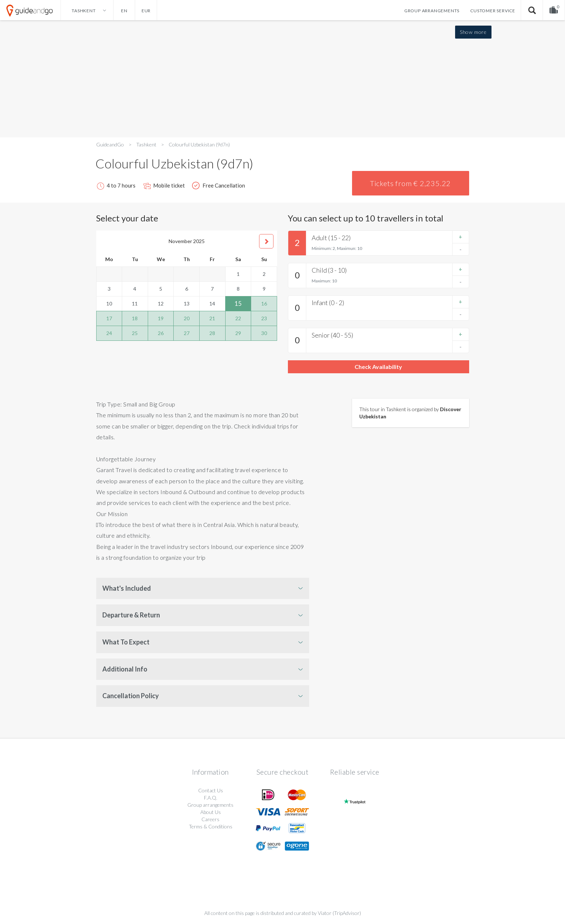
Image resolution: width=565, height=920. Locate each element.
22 (238, 318)
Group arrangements (431, 10)
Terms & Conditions (210, 826)
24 (109, 333)
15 (238, 303)
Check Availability (378, 366)
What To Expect (126, 642)
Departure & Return (131, 615)
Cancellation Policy (130, 696)
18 (135, 318)
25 (135, 333)
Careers (210, 819)
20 (187, 318)
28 (212, 333)
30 (264, 333)
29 (238, 333)
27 (187, 333)
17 (109, 318)
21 (212, 318)
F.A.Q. (210, 797)
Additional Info (124, 669)
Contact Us (210, 790)
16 (264, 303)
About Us (210, 812)
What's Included (126, 588)
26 (161, 333)
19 (161, 318)
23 (264, 318)
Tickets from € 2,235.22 (410, 183)
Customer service (492, 10)
